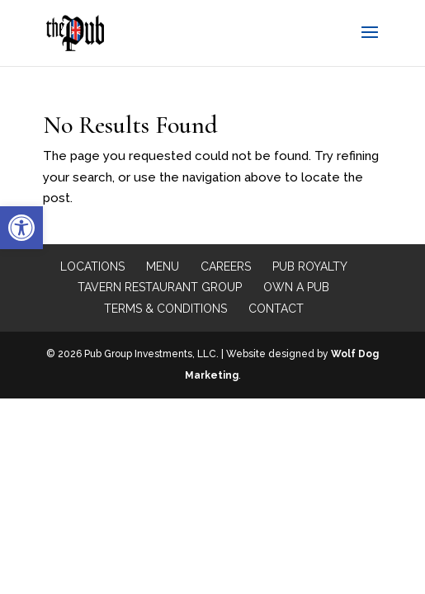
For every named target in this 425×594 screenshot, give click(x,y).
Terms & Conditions (165, 308)
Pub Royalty (309, 266)
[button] (21, 227)
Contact (276, 308)
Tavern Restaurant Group (160, 287)
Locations (92, 266)
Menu (162, 266)
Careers (226, 266)
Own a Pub (296, 287)
